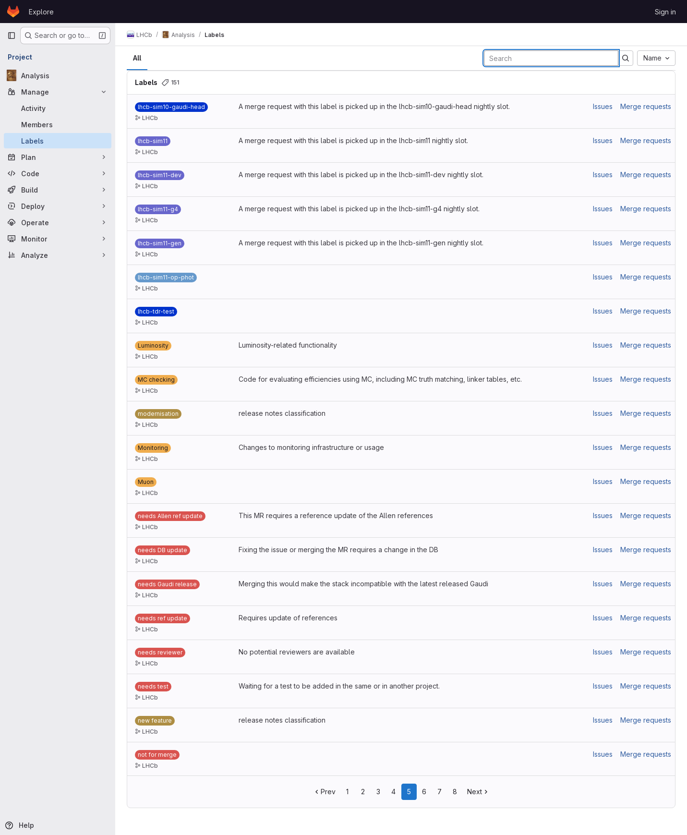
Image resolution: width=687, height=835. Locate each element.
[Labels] (57, 140)
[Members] (57, 124)
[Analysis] (57, 75)
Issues (603, 106)
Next (478, 791)
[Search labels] (551, 58)
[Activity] (57, 108)
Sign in (665, 12)
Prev (324, 791)
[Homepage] (13, 11)
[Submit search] (625, 58)
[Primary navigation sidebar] (11, 35)
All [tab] (137, 58)
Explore (41, 12)
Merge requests (645, 106)
